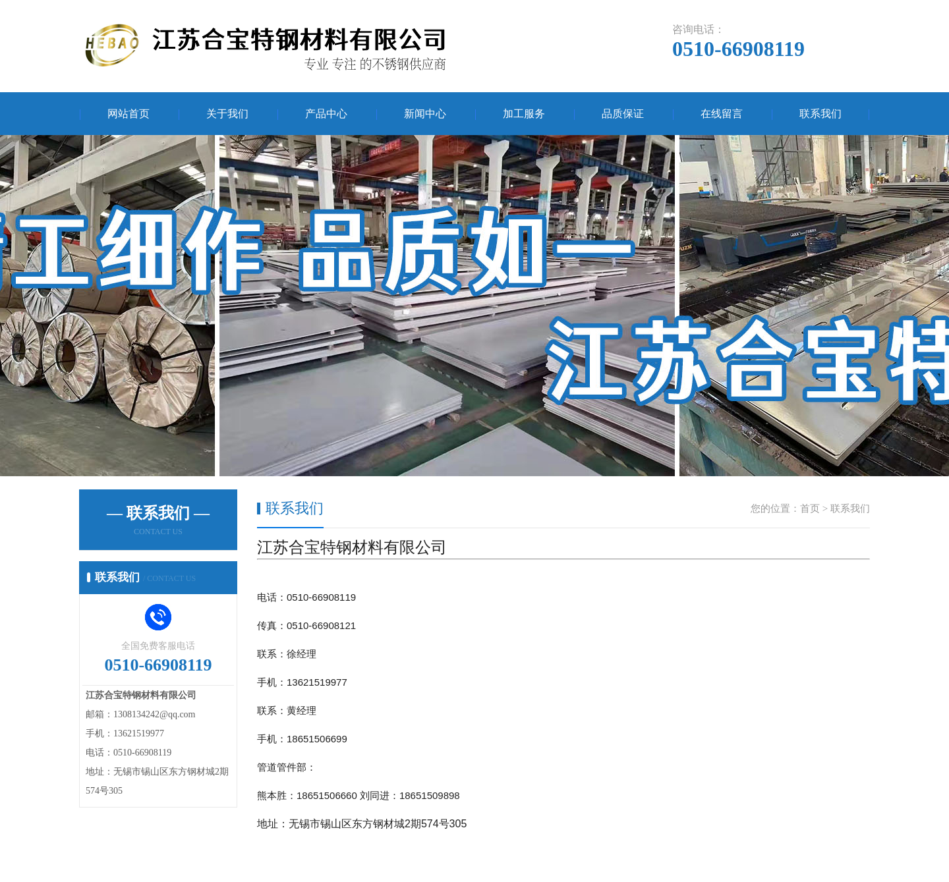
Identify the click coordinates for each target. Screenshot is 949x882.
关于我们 (227, 113)
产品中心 (326, 113)
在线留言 (722, 113)
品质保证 (623, 113)
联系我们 (820, 113)
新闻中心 (425, 113)
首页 (810, 508)
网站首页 (128, 113)
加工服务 (524, 113)
